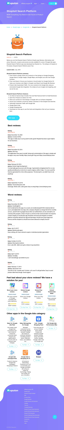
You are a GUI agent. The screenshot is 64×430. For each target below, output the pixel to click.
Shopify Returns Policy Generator (31, 417)
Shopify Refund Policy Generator (31, 411)
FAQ (25, 395)
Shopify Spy (27, 391)
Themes (26, 405)
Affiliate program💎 (26, 3)
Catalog (26, 403)
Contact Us (26, 419)
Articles (26, 421)
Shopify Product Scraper (29, 393)
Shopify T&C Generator (29, 413)
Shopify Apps (16, 27)
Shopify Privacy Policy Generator (31, 409)
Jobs (25, 423)
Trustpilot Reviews (28, 407)
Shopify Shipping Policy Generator (32, 415)
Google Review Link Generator (31, 401)
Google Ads (26, 27)
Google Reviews (27, 399)
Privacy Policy (27, 397)
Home (8, 27)
